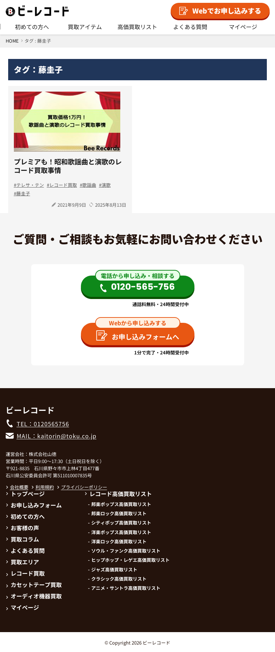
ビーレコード (156, 642)
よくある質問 (190, 26)
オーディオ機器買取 (34, 595)
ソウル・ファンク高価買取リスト (125, 551)
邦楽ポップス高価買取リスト (121, 504)
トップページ (25, 493)
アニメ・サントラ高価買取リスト (125, 588)
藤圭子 (23, 193)
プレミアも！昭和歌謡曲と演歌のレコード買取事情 (68, 166)
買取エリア (22, 561)
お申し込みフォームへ (137, 335)
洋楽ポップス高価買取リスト (121, 532)
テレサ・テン (30, 184)
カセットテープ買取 (34, 584)
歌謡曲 (89, 184)
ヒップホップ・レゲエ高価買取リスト (130, 560)
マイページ (243, 26)
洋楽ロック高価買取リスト (119, 541)
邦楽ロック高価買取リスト (119, 513)
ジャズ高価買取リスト (114, 569)
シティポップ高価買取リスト (121, 523)
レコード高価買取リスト (118, 493)
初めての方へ (32, 26)
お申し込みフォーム (34, 505)
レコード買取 (63, 184)
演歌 (106, 184)
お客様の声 (22, 527)
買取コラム (22, 539)
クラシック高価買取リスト (119, 579)
